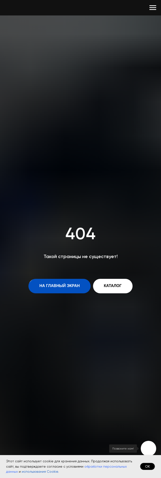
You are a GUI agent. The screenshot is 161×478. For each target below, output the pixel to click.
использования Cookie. (40, 471)
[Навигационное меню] (152, 7)
